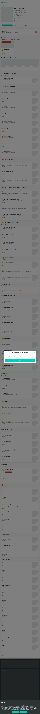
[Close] (34, 352)
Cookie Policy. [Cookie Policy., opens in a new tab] (32, 709)
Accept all (23, 711)
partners (25, 704)
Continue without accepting (34, 701)
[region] (20, 707)
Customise (15, 711)
